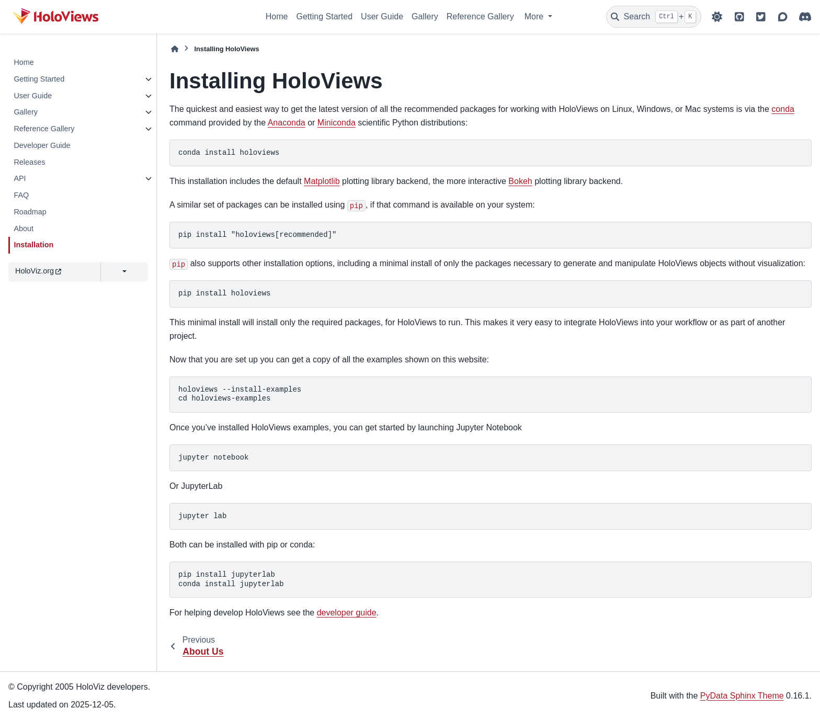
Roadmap (30, 212)
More (535, 16)
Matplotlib (321, 181)
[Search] (653, 17)
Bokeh (520, 181)
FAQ (21, 195)
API (20, 178)
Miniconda (336, 122)
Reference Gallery (480, 16)
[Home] (174, 48)
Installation (33, 245)
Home (277, 16)
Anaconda (286, 122)
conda (782, 109)
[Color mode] (717, 17)
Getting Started (324, 16)
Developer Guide (42, 145)
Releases (29, 162)
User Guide (382, 16)
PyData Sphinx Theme (742, 695)
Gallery (425, 16)
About (23, 228)
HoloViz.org (38, 271)
